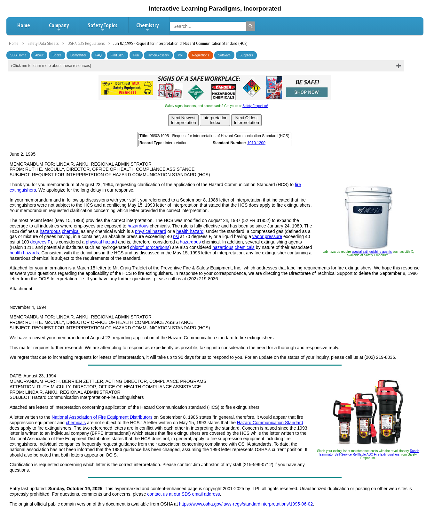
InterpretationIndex (215, 120)
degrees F (40, 241)
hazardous (138, 225)
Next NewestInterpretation (183, 120)
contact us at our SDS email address (183, 494)
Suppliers (246, 55)
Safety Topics (102, 26)
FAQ (98, 55)
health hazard (189, 231)
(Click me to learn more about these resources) (51, 65)
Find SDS (117, 55)
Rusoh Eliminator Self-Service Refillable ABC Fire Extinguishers (369, 452)
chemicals (245, 247)
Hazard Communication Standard (270, 422)
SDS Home (18, 55)
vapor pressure (267, 236)
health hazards (24, 252)
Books (56, 55)
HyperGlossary (158, 55)
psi (176, 236)
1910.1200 (256, 143)
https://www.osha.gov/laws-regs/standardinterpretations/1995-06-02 (246, 504)
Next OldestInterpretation (246, 120)
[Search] (250, 26)
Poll (180, 55)
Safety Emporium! (255, 106)
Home (23, 25)
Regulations (200, 55)
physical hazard (150, 231)
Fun (136, 55)
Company (59, 26)
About (39, 55)
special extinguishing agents (372, 251)
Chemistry (147, 26)
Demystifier (78, 55)
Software (224, 55)
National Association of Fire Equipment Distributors (102, 417)
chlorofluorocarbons (150, 247)
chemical (70, 231)
